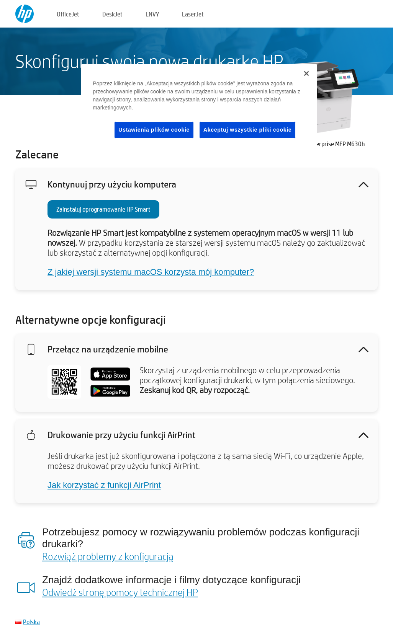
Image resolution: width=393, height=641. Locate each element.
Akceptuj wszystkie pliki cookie (247, 130)
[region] (199, 107)
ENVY (152, 14)
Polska (31, 621)
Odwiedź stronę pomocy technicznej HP (120, 592)
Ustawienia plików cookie (154, 130)
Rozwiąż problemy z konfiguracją (108, 556)
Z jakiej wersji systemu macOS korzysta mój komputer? (150, 272)
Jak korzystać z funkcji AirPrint (104, 485)
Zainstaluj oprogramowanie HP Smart (103, 209)
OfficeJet (68, 14)
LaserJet (193, 14)
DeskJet (112, 14)
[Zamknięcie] (306, 73)
